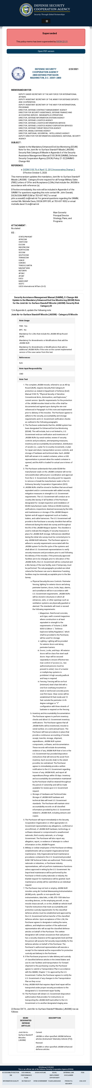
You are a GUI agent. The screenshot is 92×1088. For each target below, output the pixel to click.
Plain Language (54, 1081)
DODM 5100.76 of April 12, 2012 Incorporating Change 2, (49, 169)
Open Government (40, 1081)
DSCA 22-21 (62, 41)
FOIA (82, 1072)
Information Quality (11, 1081)
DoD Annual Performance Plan (26, 1075)
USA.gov (82, 1081)
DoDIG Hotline (40, 1072)
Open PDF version (46, 51)
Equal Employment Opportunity (54, 1075)
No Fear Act (26, 1081)
